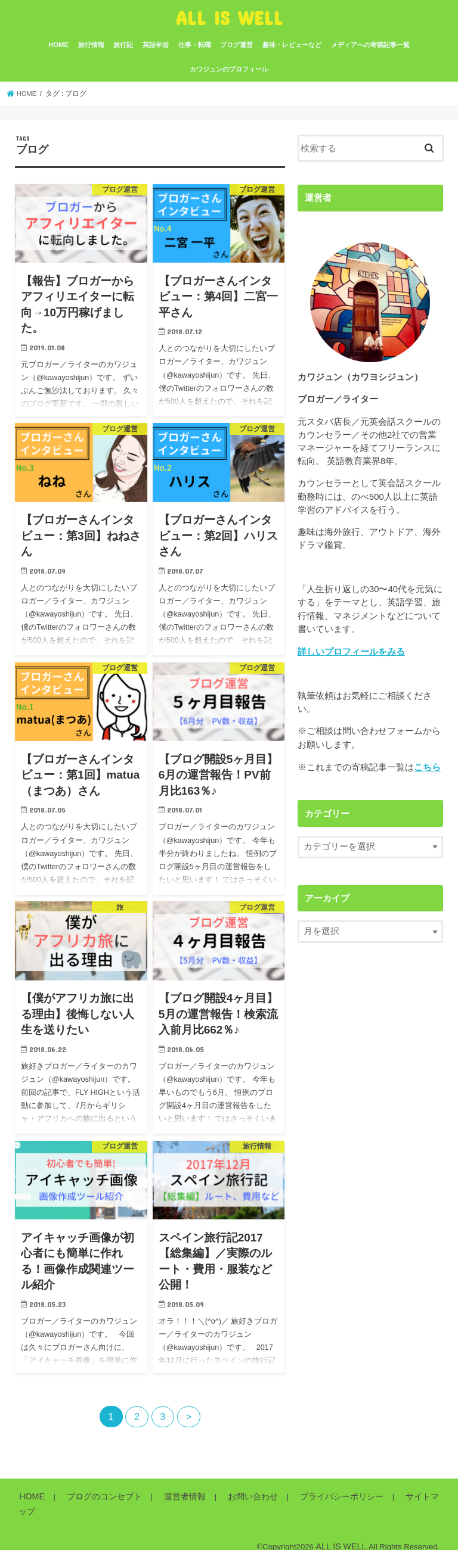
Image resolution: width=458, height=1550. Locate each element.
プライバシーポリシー (316, 1496)
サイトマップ (399, 1496)
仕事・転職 (194, 44)
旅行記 (123, 44)
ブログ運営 (236, 44)
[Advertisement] (378, 1069)
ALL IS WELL (229, 17)
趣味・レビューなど (291, 44)
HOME (58, 44)
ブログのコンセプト (97, 1496)
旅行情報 (91, 44)
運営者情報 (171, 1496)
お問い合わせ (234, 1496)
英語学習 (156, 44)
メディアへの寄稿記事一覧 (370, 44)
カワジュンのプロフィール (229, 69)
